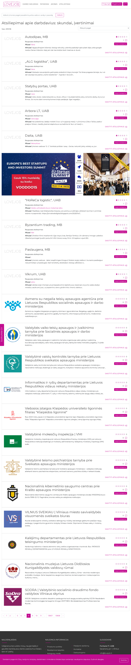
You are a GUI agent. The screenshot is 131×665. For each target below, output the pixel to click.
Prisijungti (106, 4)
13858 (57, 616)
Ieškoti (59, 15)
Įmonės (54, 4)
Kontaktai (77, 649)
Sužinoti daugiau (97, 659)
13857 (50, 616)
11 (41, 616)
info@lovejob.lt (106, 653)
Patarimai (44, 4)
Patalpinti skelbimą (81, 646)
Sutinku (124, 660)
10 (36, 616)
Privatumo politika (54, 647)
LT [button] (125, 4)
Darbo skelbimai (30, 4)
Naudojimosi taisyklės (55, 650)
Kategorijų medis (54, 654)
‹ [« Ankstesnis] (3, 616)
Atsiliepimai (64, 4)
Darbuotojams (79, 653)
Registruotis (117, 4)
